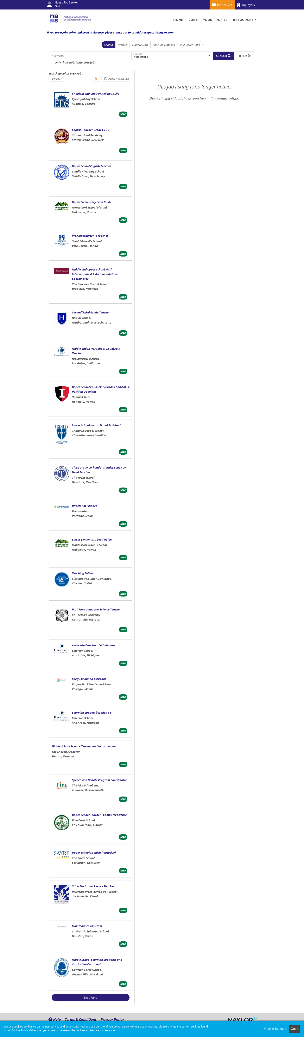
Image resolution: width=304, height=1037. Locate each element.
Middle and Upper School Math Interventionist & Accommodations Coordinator (95, 274)
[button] (244, 56)
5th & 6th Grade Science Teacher (93, 886)
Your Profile (215, 19)
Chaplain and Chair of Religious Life (95, 93)
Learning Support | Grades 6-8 (91, 712)
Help (54, 1019)
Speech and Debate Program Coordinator (99, 780)
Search (108, 45)
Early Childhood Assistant (89, 679)
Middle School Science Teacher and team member (84, 746)
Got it (294, 1028)
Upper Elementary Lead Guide (91, 202)
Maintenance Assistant (87, 926)
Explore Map (140, 45)
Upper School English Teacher (91, 166)
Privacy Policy (112, 1019)
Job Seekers (222, 4)
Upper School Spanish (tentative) (94, 852)
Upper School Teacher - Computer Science (99, 815)
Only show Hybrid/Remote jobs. (76, 62)
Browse (122, 45)
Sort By (56, 78)
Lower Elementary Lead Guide (92, 539)
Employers (246, 4)
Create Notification (116, 78)
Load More (90, 997)
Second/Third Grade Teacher (91, 312)
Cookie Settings (275, 1028)
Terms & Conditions (81, 1019)
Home (178, 19)
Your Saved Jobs (190, 45)
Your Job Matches (164, 45)
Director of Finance (84, 506)
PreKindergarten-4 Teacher (90, 236)
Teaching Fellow (82, 573)
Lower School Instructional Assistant (96, 425)
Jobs (193, 19)
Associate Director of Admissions (93, 645)
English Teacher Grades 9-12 (90, 130)
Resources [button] (243, 19)
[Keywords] (90, 56)
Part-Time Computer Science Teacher (96, 609)
